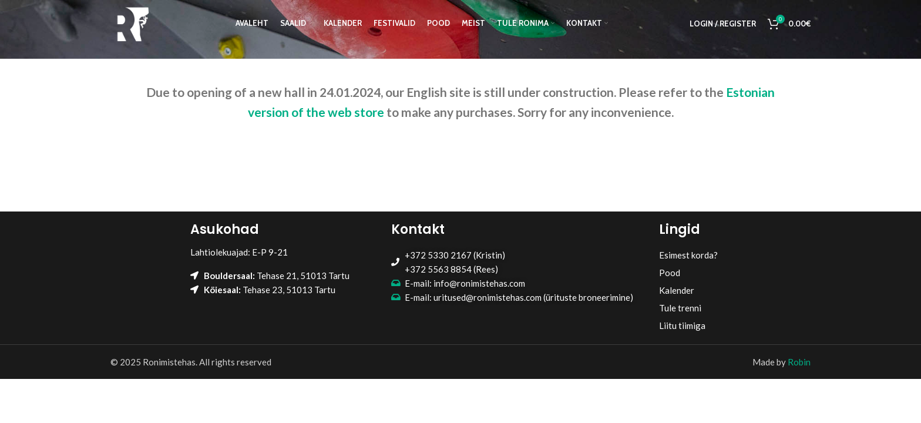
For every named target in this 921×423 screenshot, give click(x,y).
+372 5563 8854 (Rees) (451, 269)
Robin (799, 362)
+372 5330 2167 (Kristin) (455, 255)
